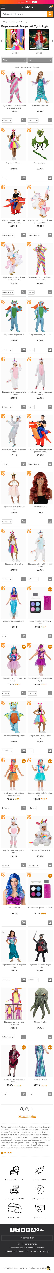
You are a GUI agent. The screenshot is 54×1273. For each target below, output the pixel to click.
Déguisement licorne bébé (40, 850)
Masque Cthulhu (40, 1022)
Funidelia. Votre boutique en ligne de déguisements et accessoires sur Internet (27, 7)
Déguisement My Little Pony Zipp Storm (40, 794)
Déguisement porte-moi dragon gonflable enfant (13, 221)
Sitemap (45, 1251)
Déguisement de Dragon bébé (14, 736)
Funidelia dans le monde (27, 1244)
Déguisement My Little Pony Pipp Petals (40, 679)
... (1, 22)
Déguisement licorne (13, 163)
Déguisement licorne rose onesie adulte (40, 393)
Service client (27, 1238)
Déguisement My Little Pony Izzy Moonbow (14, 679)
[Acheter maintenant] (23, 120)
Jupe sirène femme (40, 1079)
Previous (1, 41)
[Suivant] (32, 1109)
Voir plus (8, 1153)
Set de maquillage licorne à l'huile (40, 907)
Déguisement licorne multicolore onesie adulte (40, 278)
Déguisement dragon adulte (40, 335)
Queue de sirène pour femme (13, 621)
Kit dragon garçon (40, 163)
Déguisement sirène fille (40, 105)
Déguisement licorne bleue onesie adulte (14, 450)
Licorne (15, 53)
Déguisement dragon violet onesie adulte (14, 1023)
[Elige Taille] (7, 120)
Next (52, 41)
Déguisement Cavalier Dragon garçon (40, 966)
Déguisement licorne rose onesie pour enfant (14, 393)
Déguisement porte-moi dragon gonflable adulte (40, 450)
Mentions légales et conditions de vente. (27, 1247)
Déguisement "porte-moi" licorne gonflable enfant (40, 221)
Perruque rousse (40, 506)
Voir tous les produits (27, 1116)
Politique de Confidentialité (18, 1251)
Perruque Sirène (14, 907)
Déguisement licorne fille (14, 564)
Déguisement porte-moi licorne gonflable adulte (14, 278)
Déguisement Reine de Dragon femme (14, 1080)
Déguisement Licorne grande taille (40, 737)
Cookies (36, 1251)
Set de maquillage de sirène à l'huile (40, 622)
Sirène (39, 53)
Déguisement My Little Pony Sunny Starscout (14, 794)
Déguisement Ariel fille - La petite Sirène (14, 966)
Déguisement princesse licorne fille (14, 507)
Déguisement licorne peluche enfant (13, 851)
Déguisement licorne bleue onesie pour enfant (40, 565)
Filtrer (5, 60)
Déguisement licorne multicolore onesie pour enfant (14, 106)
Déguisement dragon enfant (14, 335)
